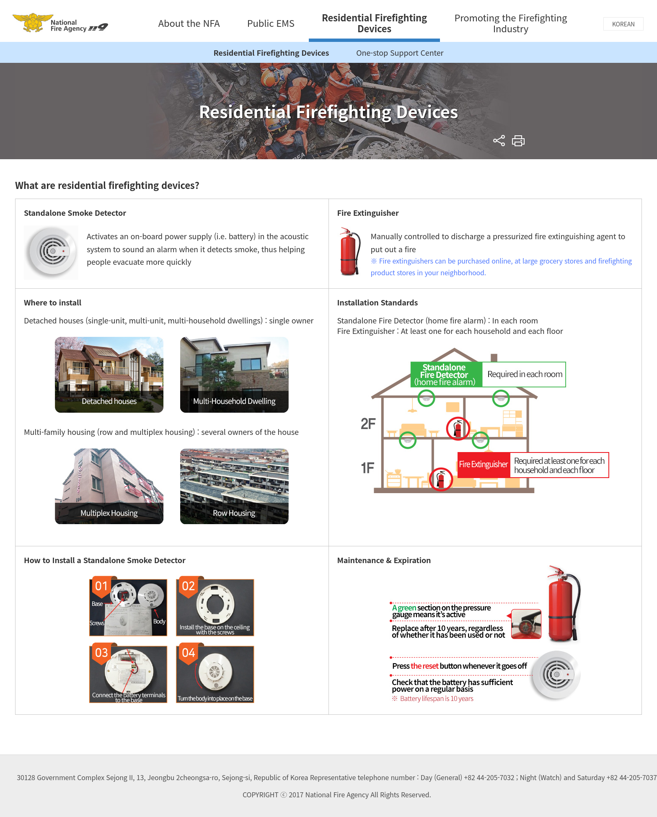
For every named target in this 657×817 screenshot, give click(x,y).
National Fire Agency (60, 22)
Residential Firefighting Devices (271, 52)
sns (499, 140)
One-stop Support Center (399, 52)
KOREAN (623, 24)
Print (518, 140)
